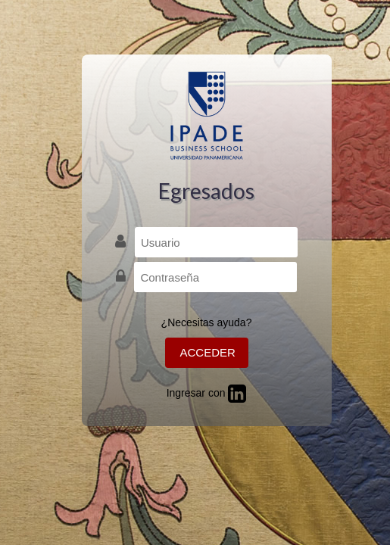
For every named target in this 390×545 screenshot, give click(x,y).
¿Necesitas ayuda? (206, 322)
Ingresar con (207, 393)
